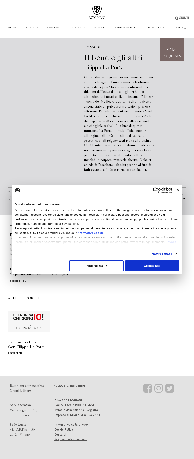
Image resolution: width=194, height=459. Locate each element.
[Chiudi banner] (178, 190)
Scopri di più (18, 281)
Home (12, 28)
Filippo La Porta (104, 67)
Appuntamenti (124, 28)
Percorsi (54, 28)
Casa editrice (154, 28)
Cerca (178, 28)
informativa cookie (90, 232)
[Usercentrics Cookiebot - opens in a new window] (155, 190)
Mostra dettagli (162, 253)
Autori (99, 28)
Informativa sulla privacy (71, 424)
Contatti (60, 434)
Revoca (171, 242)
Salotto (31, 28)
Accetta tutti (152, 265)
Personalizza (96, 265)
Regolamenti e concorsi (70, 439)
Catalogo (77, 28)
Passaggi (92, 47)
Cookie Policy (63, 429)
